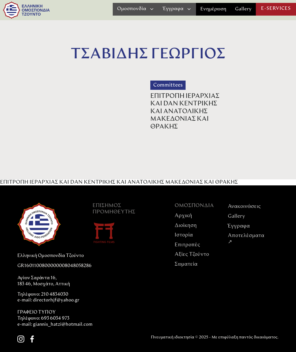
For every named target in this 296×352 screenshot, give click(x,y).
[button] (136, 9)
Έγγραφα (239, 226)
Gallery (243, 9)
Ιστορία (184, 235)
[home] (11, 10)
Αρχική (183, 216)
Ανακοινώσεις (244, 206)
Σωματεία (186, 264)
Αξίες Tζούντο (192, 254)
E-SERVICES (276, 8)
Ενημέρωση (213, 9)
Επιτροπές (187, 245)
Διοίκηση (186, 225)
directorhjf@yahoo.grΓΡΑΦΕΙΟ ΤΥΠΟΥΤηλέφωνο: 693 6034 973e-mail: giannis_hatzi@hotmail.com (54, 312)
